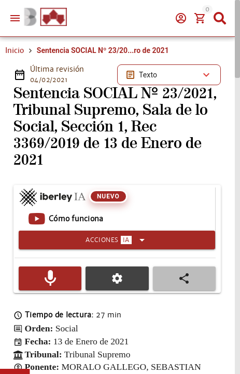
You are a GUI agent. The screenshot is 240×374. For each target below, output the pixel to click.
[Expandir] (117, 240)
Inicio (14, 50)
